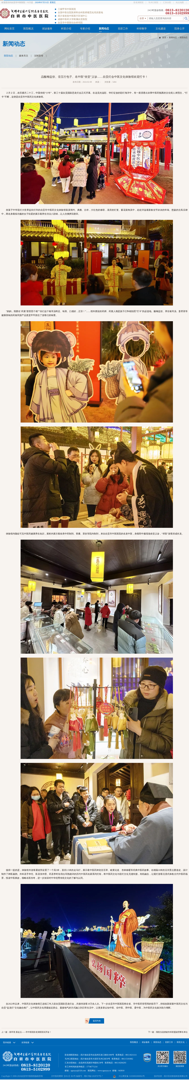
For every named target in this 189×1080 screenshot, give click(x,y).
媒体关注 (23, 55)
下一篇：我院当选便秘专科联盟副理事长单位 (168, 1032)
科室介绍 (66, 28)
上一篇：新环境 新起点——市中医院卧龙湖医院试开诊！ (26, 1032)
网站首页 (9, 28)
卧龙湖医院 (138, 2)
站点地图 (180, 2)
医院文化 (181, 1042)
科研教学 (142, 28)
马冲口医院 (153, 2)
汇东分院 (167, 2)
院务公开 (179, 28)
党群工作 (123, 28)
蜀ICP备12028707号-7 (93, 1076)
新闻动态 (104, 28)
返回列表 (97, 1021)
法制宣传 (38, 55)
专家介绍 (85, 28)
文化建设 (161, 28)
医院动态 (184, 37)
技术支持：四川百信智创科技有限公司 (171, 1076)
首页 (164, 37)
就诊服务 (47, 28)
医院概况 (28, 28)
